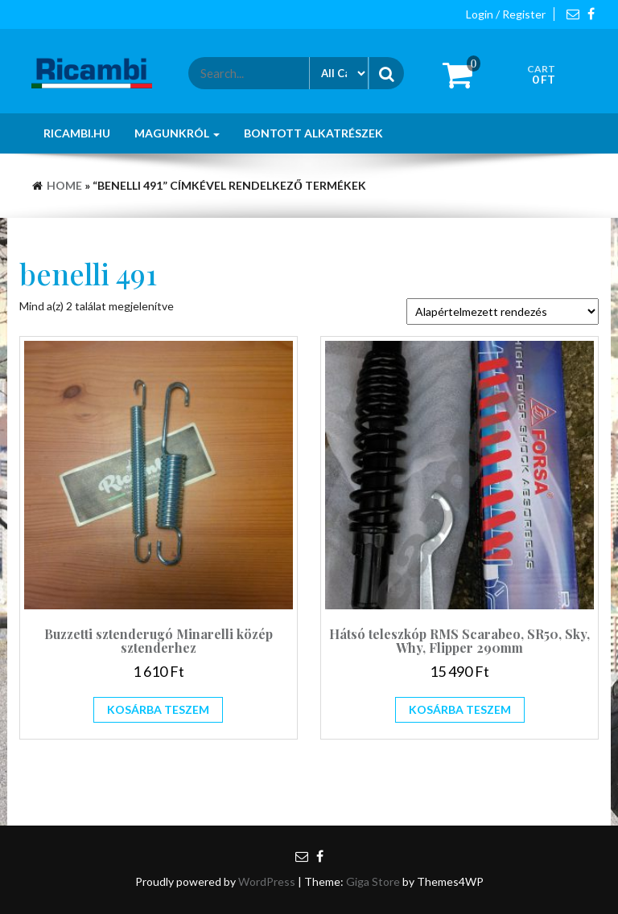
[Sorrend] (502, 311)
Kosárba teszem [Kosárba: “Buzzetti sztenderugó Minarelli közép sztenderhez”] (158, 709)
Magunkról (177, 133)
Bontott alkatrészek (313, 133)
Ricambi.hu (76, 133)
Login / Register (506, 14)
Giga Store (373, 881)
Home (64, 185)
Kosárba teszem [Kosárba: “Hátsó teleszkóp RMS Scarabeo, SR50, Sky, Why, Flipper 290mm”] (460, 709)
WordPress (266, 881)
